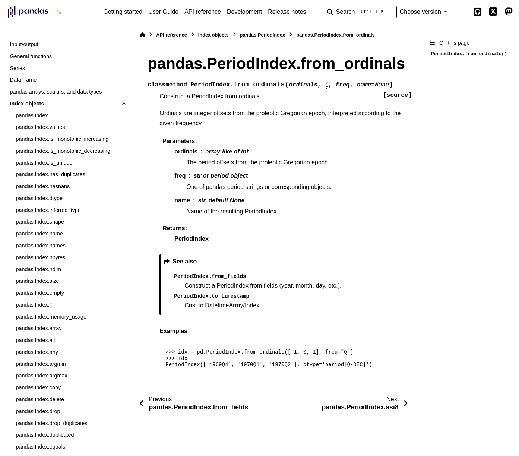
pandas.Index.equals (40, 447)
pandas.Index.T (34, 305)
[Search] (357, 11)
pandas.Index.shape (40, 222)
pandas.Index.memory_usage (51, 317)
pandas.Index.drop (38, 411)
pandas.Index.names (41, 245)
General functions (31, 56)
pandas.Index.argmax (41, 376)
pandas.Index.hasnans (43, 186)
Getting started (122, 12)
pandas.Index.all (35, 340)
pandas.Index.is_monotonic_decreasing (63, 151)
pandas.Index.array (38, 328)
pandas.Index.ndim (38, 269)
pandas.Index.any (37, 352)
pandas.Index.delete (40, 399)
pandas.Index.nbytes (40, 257)
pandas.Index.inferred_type (48, 210)
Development (244, 12)
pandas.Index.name (39, 234)
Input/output (24, 44)
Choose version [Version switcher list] (421, 12)
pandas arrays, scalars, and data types (56, 92)
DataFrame (23, 80)
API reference (202, 12)
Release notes (287, 12)
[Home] (142, 35)
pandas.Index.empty (40, 293)
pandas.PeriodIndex (262, 35)
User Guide (163, 12)
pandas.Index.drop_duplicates (51, 423)
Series (17, 68)
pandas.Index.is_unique (44, 163)
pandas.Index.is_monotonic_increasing (62, 139)
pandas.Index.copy (38, 387)
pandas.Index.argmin (41, 364)
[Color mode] (461, 12)
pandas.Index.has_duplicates (50, 174)
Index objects (27, 104)
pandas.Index (32, 115)
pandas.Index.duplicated (45, 435)
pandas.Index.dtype (39, 198)
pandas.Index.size (37, 281)
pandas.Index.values (40, 127)
